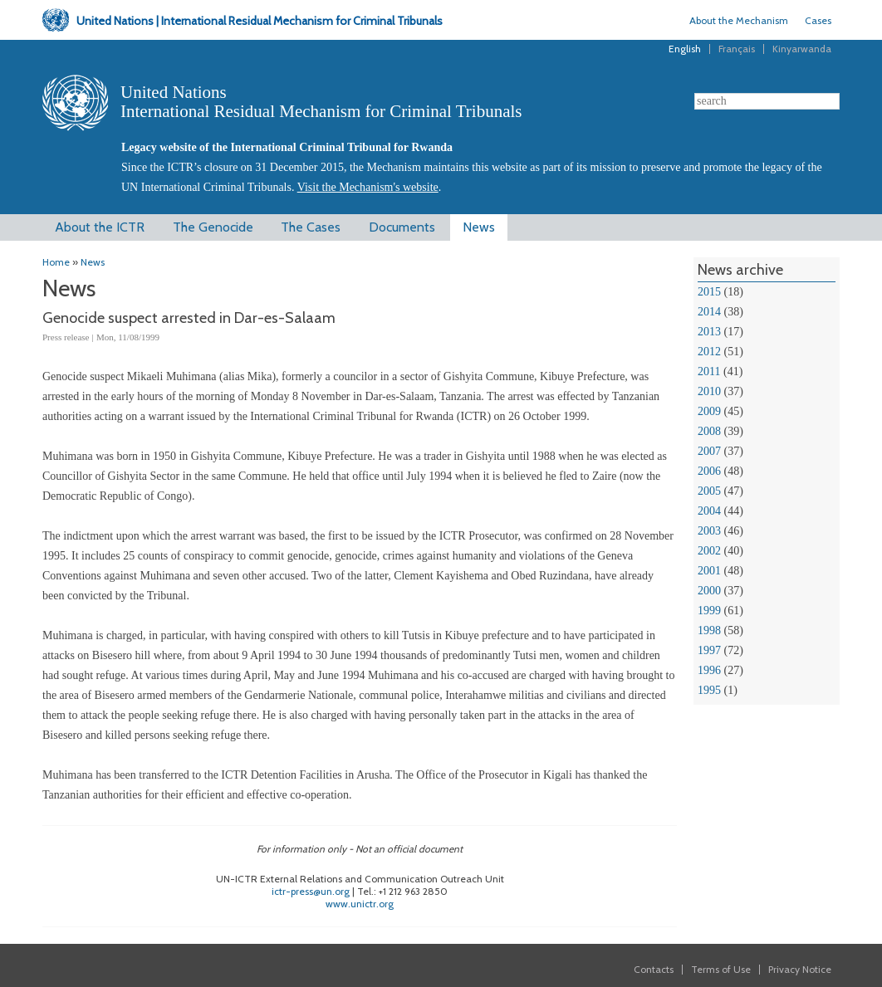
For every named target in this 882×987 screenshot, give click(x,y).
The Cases (311, 227)
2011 (709, 371)
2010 (709, 391)
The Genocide (213, 227)
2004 (709, 511)
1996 (709, 670)
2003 (709, 531)
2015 (709, 292)
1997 (709, 650)
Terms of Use (721, 969)
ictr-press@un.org (311, 891)
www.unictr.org (360, 903)
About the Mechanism (738, 20)
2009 (709, 411)
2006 (709, 471)
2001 (709, 570)
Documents (402, 227)
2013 (709, 331)
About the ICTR (100, 227)
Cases (818, 20)
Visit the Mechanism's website (368, 187)
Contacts (654, 969)
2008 (709, 431)
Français (736, 48)
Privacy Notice (799, 969)
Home (56, 262)
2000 (709, 590)
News (479, 227)
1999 (709, 610)
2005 (709, 491)
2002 (709, 551)
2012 (709, 351)
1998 (709, 630)
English (685, 48)
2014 (709, 311)
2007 (709, 451)
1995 (709, 690)
